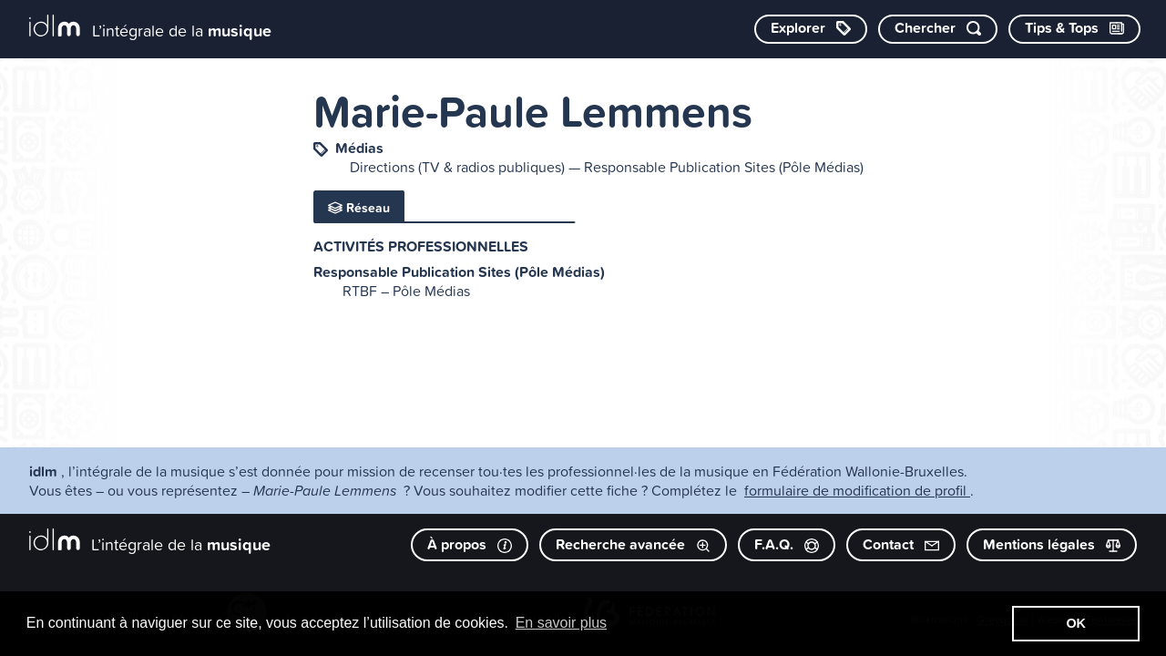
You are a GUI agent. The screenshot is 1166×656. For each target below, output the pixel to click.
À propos (469, 544)
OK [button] (1076, 623)
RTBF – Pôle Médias (406, 291)
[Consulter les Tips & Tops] (1074, 29)
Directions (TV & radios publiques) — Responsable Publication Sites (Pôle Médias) (607, 167)
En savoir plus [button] (562, 622)
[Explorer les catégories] (810, 29)
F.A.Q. (786, 544)
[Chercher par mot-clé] (937, 29)
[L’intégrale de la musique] (150, 28)
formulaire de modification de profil (857, 490)
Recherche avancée (633, 544)
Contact (901, 544)
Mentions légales (1051, 544)
